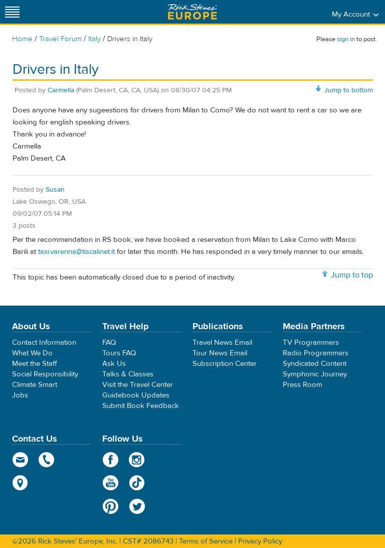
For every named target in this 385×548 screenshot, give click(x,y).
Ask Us (114, 363)
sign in (346, 39)
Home (22, 39)
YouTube (110, 483)
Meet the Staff (34, 363)
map (20, 483)
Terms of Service (206, 541)
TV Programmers (311, 342)
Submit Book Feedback (140, 405)
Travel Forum (60, 39)
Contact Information (44, 342)
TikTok (137, 483)
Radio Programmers (315, 353)
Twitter (137, 506)
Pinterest (110, 506)
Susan (55, 189)
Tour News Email (219, 353)
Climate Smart (34, 384)
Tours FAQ (119, 353)
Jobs (20, 395)
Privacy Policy (260, 541)
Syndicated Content (314, 363)
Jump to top (352, 275)
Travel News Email (222, 342)
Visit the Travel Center (137, 384)
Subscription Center (224, 363)
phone (47, 460)
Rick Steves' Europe (192, 12)
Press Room (302, 384)
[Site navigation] (12, 12)
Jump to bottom (348, 90)
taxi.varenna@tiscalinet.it (76, 251)
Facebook (110, 460)
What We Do (32, 353)
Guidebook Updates (135, 395)
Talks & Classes (127, 374)
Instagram (137, 460)
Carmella (61, 90)
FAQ (109, 342)
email (20, 460)
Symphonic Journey (315, 374)
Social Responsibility (45, 374)
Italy (94, 39)
